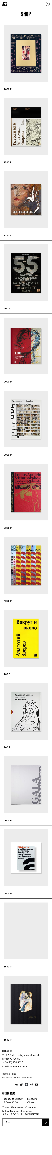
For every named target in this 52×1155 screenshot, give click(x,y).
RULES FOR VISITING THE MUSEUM (19, 1089)
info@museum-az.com (16, 1076)
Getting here (10, 1085)
